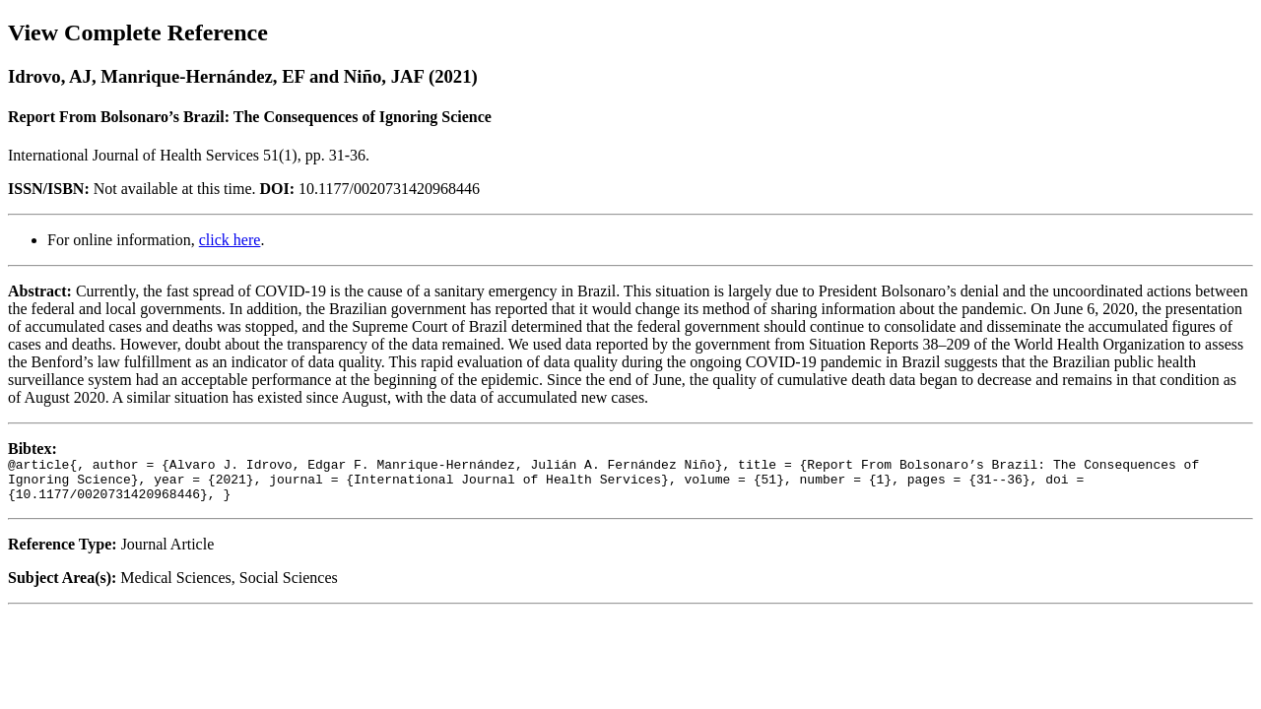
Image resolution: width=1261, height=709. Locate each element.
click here (230, 239)
